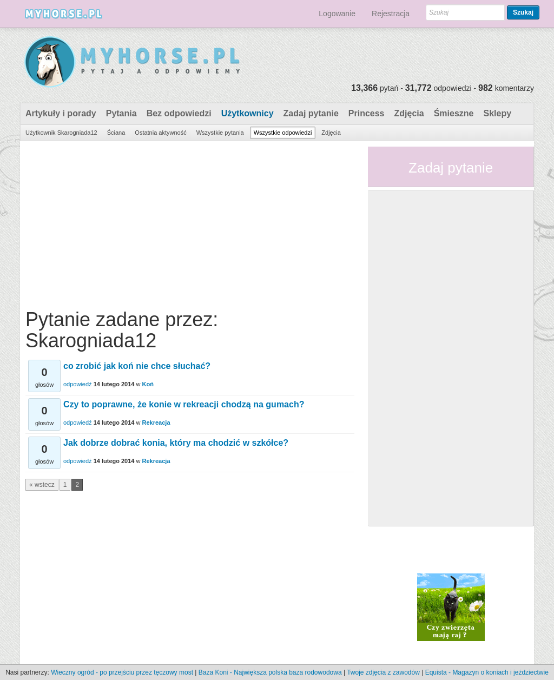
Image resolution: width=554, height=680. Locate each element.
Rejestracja (391, 13)
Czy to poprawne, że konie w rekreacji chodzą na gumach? (183, 404)
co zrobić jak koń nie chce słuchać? (136, 366)
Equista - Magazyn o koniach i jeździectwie (487, 672)
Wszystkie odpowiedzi (283, 132)
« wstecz (42, 484)
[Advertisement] (189, 222)
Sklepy (497, 113)
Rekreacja (156, 422)
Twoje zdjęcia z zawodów (383, 672)
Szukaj (523, 12)
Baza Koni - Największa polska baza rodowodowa (270, 672)
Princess (366, 113)
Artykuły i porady (60, 113)
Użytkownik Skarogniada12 (61, 132)
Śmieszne (454, 113)
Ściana (116, 132)
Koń (148, 384)
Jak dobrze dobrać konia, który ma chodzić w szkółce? (175, 442)
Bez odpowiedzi (179, 113)
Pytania (121, 113)
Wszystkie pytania (220, 132)
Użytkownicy (247, 113)
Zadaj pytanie (311, 113)
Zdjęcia (409, 113)
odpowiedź (77, 384)
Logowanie (337, 13)
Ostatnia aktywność (160, 132)
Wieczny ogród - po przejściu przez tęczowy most (122, 672)
